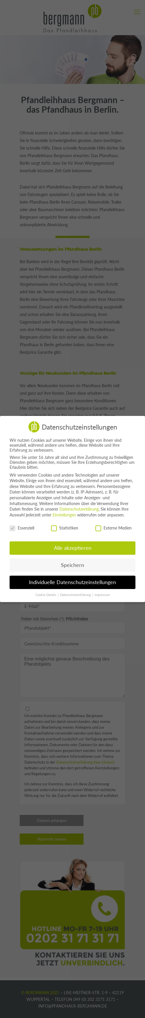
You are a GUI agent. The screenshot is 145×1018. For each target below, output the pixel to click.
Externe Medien (113, 527)
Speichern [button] (72, 565)
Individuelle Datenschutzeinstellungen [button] (72, 582)
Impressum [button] (102, 595)
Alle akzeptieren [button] (72, 548)
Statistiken (64, 527)
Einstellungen (64, 514)
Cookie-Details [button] (46, 595)
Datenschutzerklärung (79, 509)
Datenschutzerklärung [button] (76, 595)
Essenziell (22, 527)
